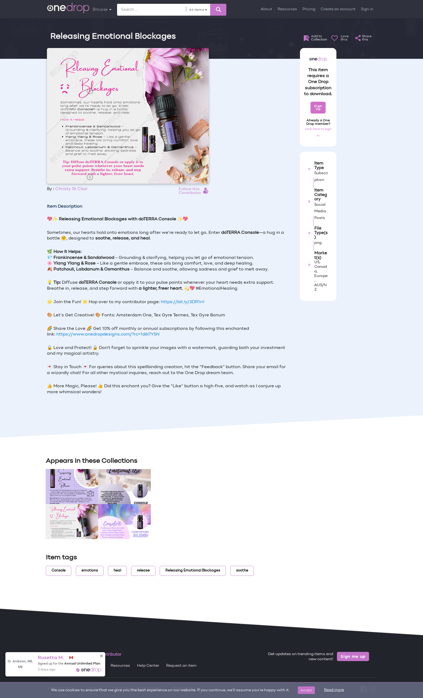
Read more (334, 690)
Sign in (367, 9)
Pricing (308, 9)
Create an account (338, 9)
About (266, 9)
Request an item (181, 666)
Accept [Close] (306, 690)
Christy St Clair (71, 189)
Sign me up (353, 656)
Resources (287, 9)
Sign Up (318, 107)
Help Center (148, 666)
